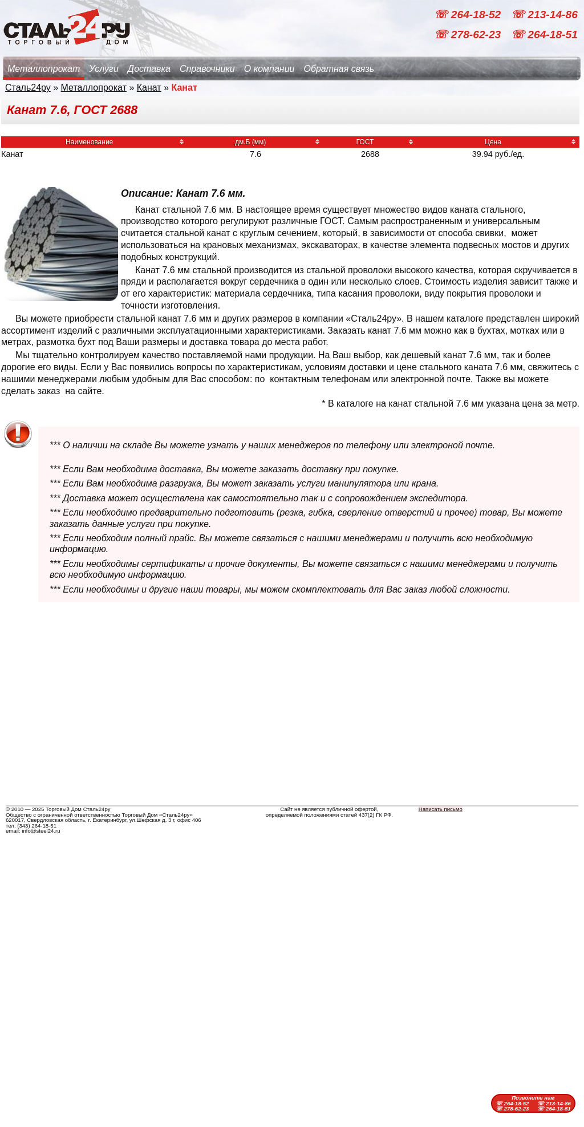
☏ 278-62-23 (469, 34)
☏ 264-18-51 (544, 34)
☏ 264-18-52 (469, 15)
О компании (269, 69)
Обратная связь (338, 69)
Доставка (149, 69)
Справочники (207, 69)
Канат (149, 87)
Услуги (104, 69)
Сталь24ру (28, 87)
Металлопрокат (43, 69)
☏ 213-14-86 (544, 15)
